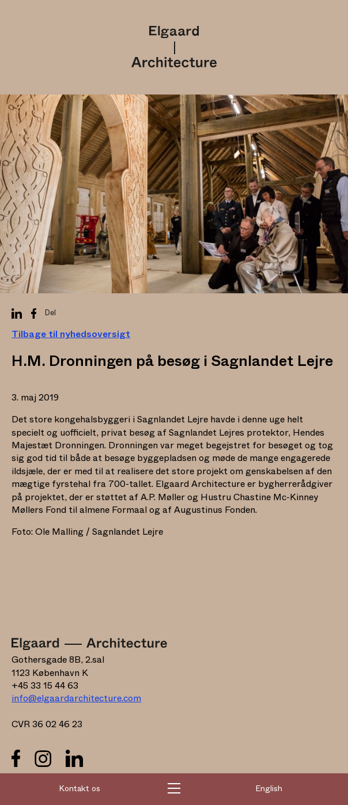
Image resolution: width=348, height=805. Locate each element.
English (268, 789)
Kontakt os (79, 789)
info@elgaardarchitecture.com (76, 698)
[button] (174, 789)
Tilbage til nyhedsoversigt (71, 334)
